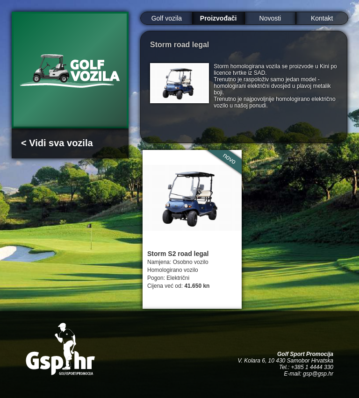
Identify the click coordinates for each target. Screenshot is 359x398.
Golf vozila (166, 18)
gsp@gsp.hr (318, 373)
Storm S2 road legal (177, 253)
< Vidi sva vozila (57, 143)
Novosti (270, 18)
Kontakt (322, 18)
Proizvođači (218, 18)
